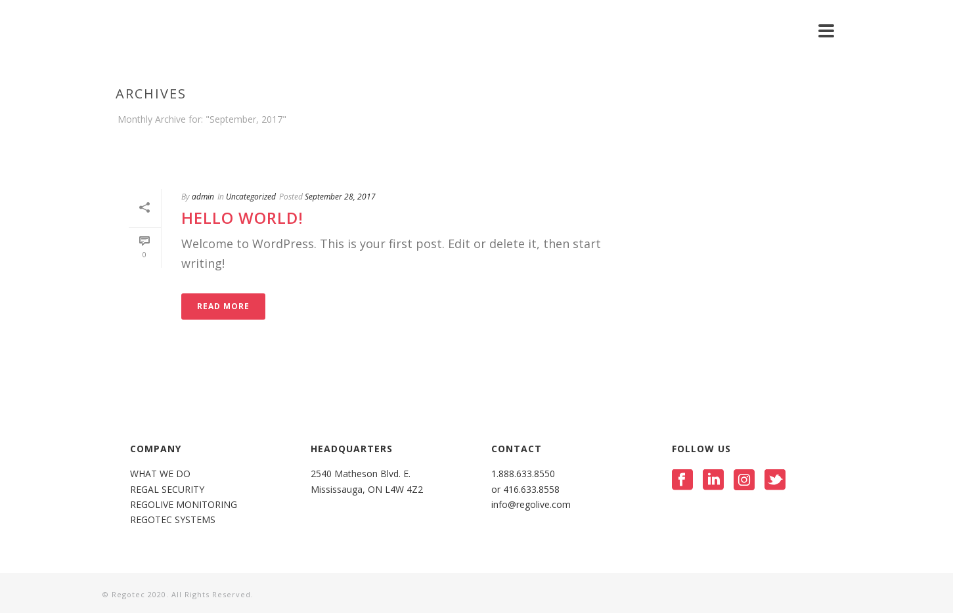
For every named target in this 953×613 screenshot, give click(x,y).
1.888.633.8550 (524, 473)
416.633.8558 (530, 489)
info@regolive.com (531, 504)
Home (812, 143)
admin (203, 196)
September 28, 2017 (340, 196)
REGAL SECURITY (167, 489)
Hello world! (242, 217)
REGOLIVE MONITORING (183, 504)
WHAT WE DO (160, 473)
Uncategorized (251, 196)
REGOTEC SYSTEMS (172, 519)
